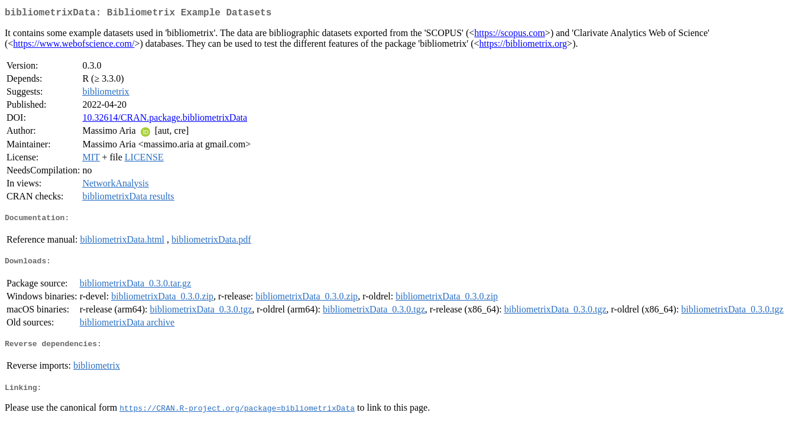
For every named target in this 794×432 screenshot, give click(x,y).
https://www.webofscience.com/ (73, 46)
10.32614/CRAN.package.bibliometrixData (164, 120)
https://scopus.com (509, 35)
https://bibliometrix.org (523, 46)
